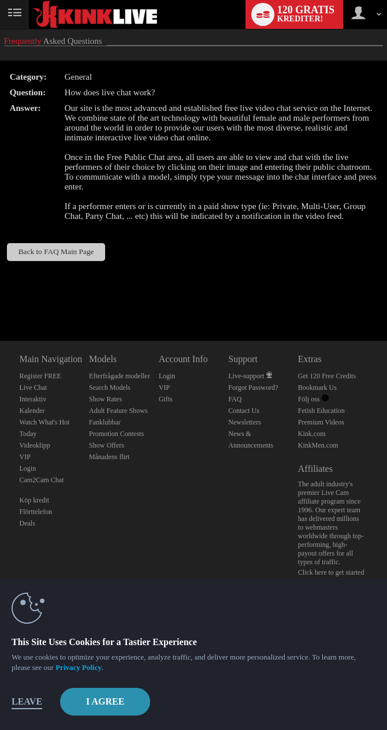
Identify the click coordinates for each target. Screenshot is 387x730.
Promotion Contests (116, 434)
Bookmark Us (317, 387)
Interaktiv (33, 399)
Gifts (166, 399)
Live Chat (33, 387)
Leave (27, 701)
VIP (25, 457)
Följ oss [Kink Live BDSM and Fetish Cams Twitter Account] (313, 399)
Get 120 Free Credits (327, 376)
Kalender (32, 411)
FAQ (234, 399)
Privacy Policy (78, 667)
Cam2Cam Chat (42, 480)
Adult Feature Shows (118, 411)
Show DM (0, 297)
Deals (27, 523)
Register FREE (40, 376)
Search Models (110, 387)
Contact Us (243, 411)
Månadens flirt (109, 457)
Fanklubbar (105, 422)
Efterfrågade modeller (119, 376)
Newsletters (244, 422)
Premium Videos (321, 422)
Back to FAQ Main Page (56, 251)
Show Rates (105, 399)
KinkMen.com (318, 445)
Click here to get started (331, 572)
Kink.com (312, 434)
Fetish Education (321, 411)
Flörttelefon (36, 512)
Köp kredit (35, 500)
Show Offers (106, 445)
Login (28, 468)
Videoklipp (35, 445)
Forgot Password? (253, 387)
